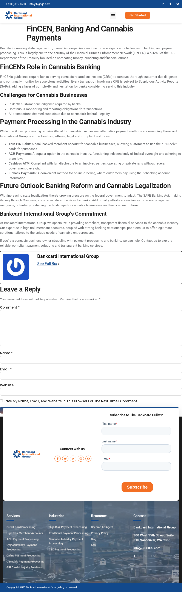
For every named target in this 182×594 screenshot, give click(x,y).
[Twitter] (177, 4)
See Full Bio (47, 263)
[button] (113, 15)
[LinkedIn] (163, 4)
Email (6, 370)
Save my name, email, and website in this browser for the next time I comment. (71, 403)
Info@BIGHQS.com (146, 550)
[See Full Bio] (58, 263)
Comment (10, 307)
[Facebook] (170, 4)
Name (6, 354)
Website (7, 387)
